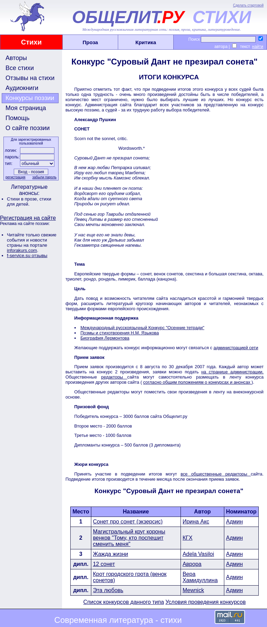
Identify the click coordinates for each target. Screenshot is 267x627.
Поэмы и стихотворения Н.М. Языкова (119, 332)
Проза (90, 42)
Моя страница (26, 108)
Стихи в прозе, (23, 199)
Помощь (18, 118)
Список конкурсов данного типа (123, 602)
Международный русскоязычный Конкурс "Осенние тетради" (142, 327)
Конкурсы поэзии (30, 98)
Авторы (16, 58)
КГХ (188, 538)
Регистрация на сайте (28, 218)
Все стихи (20, 68)
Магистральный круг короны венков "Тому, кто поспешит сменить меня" (129, 538)
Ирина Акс (196, 522)
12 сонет (104, 564)
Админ (234, 522)
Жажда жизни (110, 554)
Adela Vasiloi (198, 554)
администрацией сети (236, 347)
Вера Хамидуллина (200, 577)
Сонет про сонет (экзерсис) (128, 522)
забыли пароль (44, 177)
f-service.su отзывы (27, 255)
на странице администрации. (232, 371)
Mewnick (193, 590)
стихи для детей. (29, 201)
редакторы (114, 377)
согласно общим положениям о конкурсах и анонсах (197, 382)
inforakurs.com (22, 250)
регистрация (15, 177)
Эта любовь (108, 590)
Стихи (31, 42)
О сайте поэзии (28, 128)
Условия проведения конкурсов (205, 602)
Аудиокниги (22, 88)
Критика (145, 42)
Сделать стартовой (248, 5)
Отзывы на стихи (30, 78)
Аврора (192, 564)
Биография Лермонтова (104, 338)
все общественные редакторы (216, 474)
